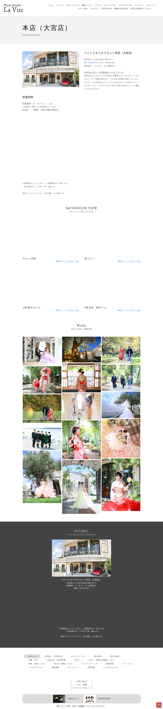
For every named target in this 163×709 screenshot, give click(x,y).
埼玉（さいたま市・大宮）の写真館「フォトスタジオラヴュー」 (81, 706)
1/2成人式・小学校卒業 (56, 660)
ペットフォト (127, 664)
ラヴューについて (73, 5)
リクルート (94, 9)
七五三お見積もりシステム (140, 9)
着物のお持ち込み (121, 9)
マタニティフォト (78, 656)
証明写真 (91, 667)
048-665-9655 (94, 63)
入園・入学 (33, 660)
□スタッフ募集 (81, 685)
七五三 (77, 660)
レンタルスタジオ (111, 667)
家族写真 (110, 664)
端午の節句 (115, 656)
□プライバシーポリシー (81, 688)
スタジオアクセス (126, 5)
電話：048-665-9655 (81, 588)
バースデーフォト (35, 667)
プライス (98, 5)
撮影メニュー (87, 5)
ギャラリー (139, 5)
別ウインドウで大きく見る (67, 261)
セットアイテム (110, 5)
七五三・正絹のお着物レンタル (101, 660)
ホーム (51, 5)
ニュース (59, 5)
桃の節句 (98, 656)
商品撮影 (55, 667)
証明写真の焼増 (96, 699)
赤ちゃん (32, 656)
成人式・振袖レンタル (63, 664)
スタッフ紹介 (82, 9)
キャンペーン (151, 5)
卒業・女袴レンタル (36, 664)
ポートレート (73, 667)
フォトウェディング (89, 664)
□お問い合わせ (81, 681)
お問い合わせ (106, 9)
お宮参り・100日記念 (53, 656)
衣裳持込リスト (66, 699)
